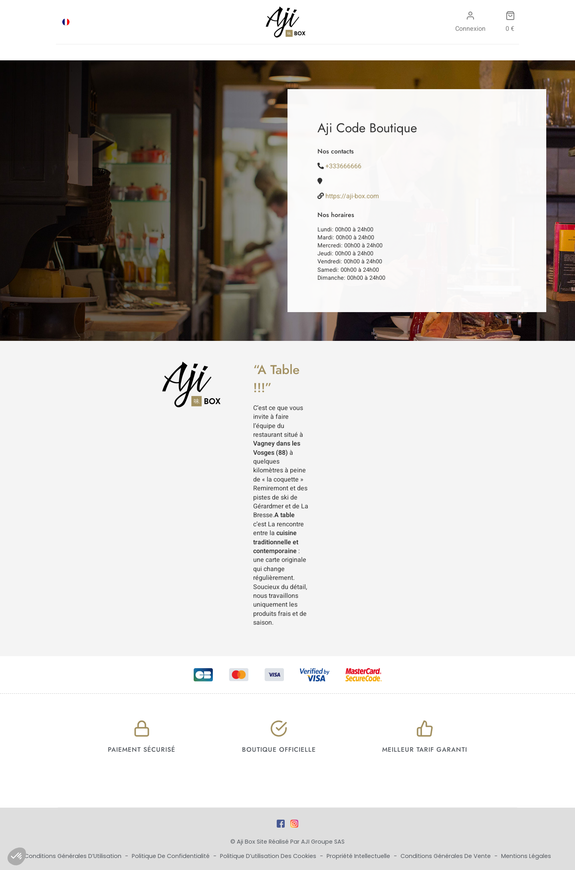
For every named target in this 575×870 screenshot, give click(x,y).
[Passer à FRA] (66, 22)
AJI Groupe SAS (323, 842)
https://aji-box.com (352, 196)
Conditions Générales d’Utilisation (73, 856)
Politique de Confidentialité (171, 856)
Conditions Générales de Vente (446, 856)
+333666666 (343, 166)
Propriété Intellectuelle (359, 856)
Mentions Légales (526, 856)
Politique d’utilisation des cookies (269, 856)
